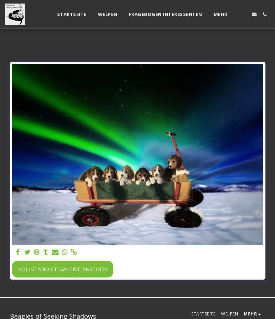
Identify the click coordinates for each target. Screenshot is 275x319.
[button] (244, 14)
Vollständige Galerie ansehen (62, 269)
